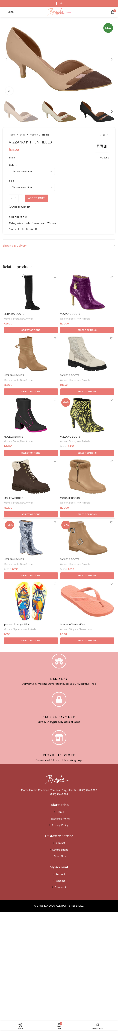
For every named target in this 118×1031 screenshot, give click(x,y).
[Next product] (107, 134)
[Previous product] (100, 134)
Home (12, 134)
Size (11, 180)
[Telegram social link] (36, 229)
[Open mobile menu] (8, 12)
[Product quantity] (16, 198)
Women (34, 134)
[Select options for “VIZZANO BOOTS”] (87, 330)
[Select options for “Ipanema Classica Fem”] (87, 641)
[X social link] (22, 229)
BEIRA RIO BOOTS (14, 314)
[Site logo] (59, 11)
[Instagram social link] (61, 3)
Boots (16, 318)
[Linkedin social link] (32, 229)
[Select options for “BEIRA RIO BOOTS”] (31, 330)
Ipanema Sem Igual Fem (17, 625)
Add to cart (36, 198)
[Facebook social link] (57, 3)
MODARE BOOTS (70, 498)
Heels (45, 134)
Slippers (17, 629)
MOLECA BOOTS (69, 375)
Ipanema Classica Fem (72, 625)
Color (12, 165)
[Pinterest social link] (27, 229)
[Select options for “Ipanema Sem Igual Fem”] (31, 641)
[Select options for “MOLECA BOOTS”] (87, 392)
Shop (22, 134)
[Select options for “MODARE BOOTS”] (87, 514)
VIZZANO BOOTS (70, 314)
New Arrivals (38, 223)
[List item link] (59, 812)
